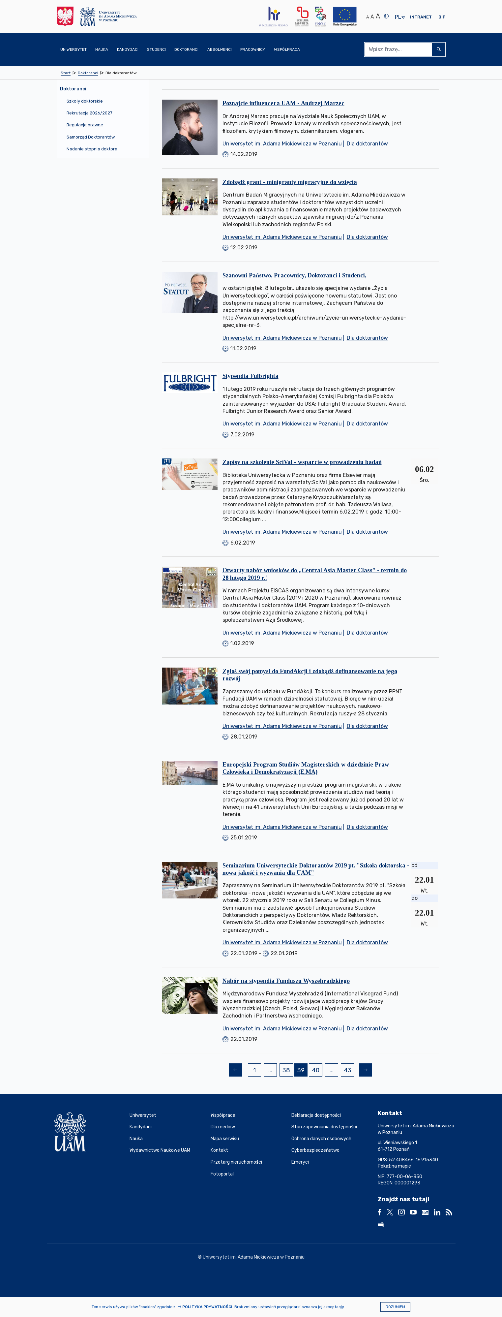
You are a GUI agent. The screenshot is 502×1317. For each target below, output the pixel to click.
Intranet (421, 17)
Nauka (136, 1139)
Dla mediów (223, 1127)
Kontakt (219, 1150)
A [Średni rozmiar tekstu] (372, 17)
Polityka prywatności (207, 1306)
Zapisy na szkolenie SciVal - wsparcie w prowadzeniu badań (302, 462)
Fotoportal (222, 1174)
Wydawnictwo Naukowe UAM (160, 1150)
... (270, 1070)
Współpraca (223, 1115)
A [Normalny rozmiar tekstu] (367, 17)
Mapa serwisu (225, 1139)
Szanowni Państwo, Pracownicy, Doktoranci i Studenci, (294, 275)
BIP (442, 17)
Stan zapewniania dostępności (324, 1127)
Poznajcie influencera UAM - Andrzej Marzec (283, 103)
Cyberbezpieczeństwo (315, 1150)
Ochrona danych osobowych (321, 1139)
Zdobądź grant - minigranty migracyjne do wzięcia (289, 182)
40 (316, 1071)
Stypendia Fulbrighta (250, 376)
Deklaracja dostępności (316, 1115)
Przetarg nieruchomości (236, 1162)
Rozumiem (395, 1307)
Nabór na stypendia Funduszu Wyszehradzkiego (286, 981)
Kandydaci (141, 1127)
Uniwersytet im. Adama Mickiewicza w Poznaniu (282, 144)
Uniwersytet (143, 1115)
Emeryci (300, 1162)
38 (287, 1071)
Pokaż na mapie (394, 1166)
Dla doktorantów (367, 144)
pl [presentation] (398, 17)
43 (348, 1071)
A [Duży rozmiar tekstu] (378, 16)
